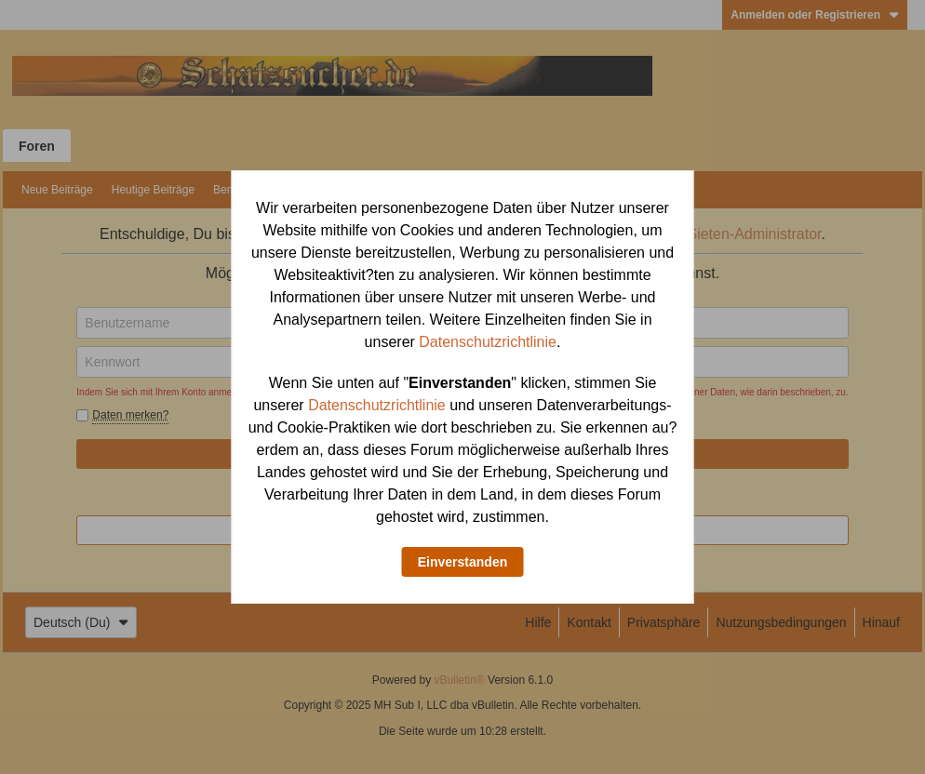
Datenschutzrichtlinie (487, 342)
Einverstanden (462, 561)
